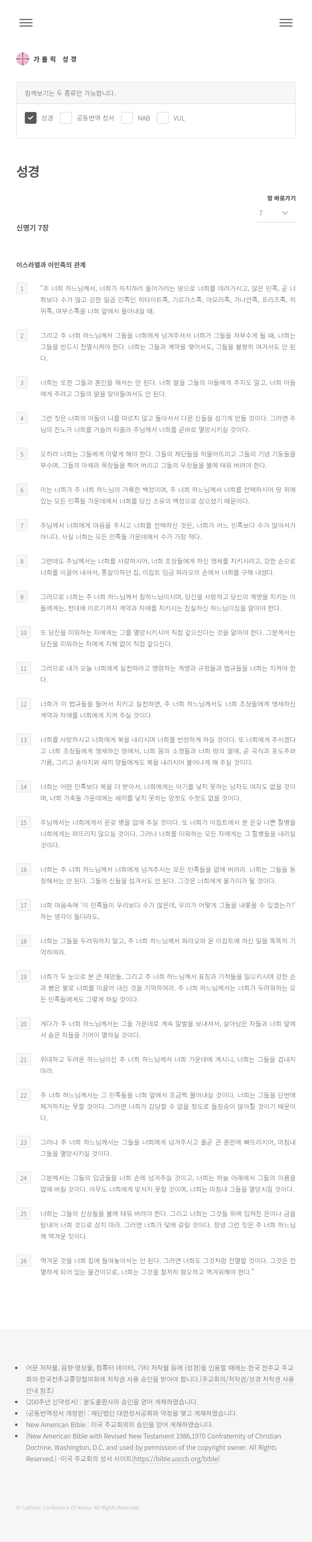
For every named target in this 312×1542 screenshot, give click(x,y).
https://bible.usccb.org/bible (176, 1458)
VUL (179, 118)
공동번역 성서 (96, 118)
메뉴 (286, 22)
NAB (144, 118)
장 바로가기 (281, 198)
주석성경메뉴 (26, 22)
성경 (47, 118)
